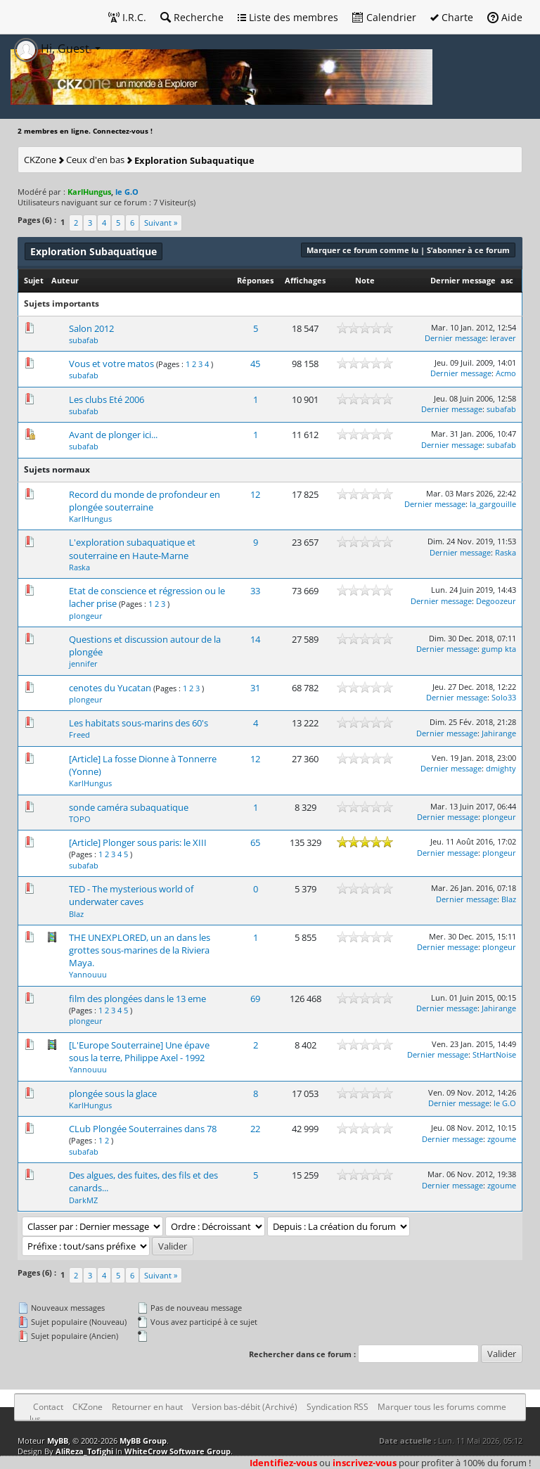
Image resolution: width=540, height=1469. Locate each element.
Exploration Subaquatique (194, 160)
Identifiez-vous (283, 1462)
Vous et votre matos (111, 363)
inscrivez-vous (365, 1462)
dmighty (501, 768)
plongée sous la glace (113, 1093)
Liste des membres (288, 17)
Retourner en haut (147, 1407)
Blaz (76, 914)
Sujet (34, 280)
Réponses (255, 280)
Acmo (506, 373)
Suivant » (160, 222)
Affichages (305, 280)
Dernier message (463, 280)
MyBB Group (143, 1440)
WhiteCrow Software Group (177, 1451)
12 (255, 494)
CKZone (40, 159)
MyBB (57, 1440)
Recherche (192, 17)
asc (507, 280)
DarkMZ (83, 1200)
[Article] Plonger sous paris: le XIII (138, 842)
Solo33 (503, 697)
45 (255, 363)
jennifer (83, 663)
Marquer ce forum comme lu (362, 250)
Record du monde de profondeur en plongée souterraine (144, 500)
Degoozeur (496, 601)
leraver (503, 338)
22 (255, 1128)
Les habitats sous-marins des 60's (138, 723)
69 (255, 998)
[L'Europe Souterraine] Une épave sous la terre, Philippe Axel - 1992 (139, 1051)
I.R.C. (127, 17)
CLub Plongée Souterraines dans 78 (143, 1128)
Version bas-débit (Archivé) (244, 1407)
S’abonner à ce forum (468, 250)
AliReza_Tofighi (84, 1451)
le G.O (505, 1103)
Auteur (65, 280)
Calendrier (384, 17)
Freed (79, 734)
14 (255, 639)
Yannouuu (88, 974)
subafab (83, 340)
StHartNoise (494, 1054)
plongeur (86, 615)
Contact (48, 1407)
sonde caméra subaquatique (128, 807)
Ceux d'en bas (95, 159)
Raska (79, 567)
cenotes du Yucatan (110, 687)
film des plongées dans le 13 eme (137, 998)
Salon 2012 (91, 328)
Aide (504, 17)
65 (255, 842)
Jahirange (499, 733)
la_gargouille (493, 504)
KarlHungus (90, 518)
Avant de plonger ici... (113, 434)
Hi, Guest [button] (53, 48)
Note (365, 280)
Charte (451, 17)
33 (255, 590)
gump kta (499, 648)
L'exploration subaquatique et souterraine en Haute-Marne (132, 548)
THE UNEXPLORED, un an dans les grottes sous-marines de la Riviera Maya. (139, 950)
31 (255, 687)
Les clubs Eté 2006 (106, 399)
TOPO (80, 819)
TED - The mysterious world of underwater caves (131, 895)
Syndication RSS (337, 1407)
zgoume (501, 1139)
